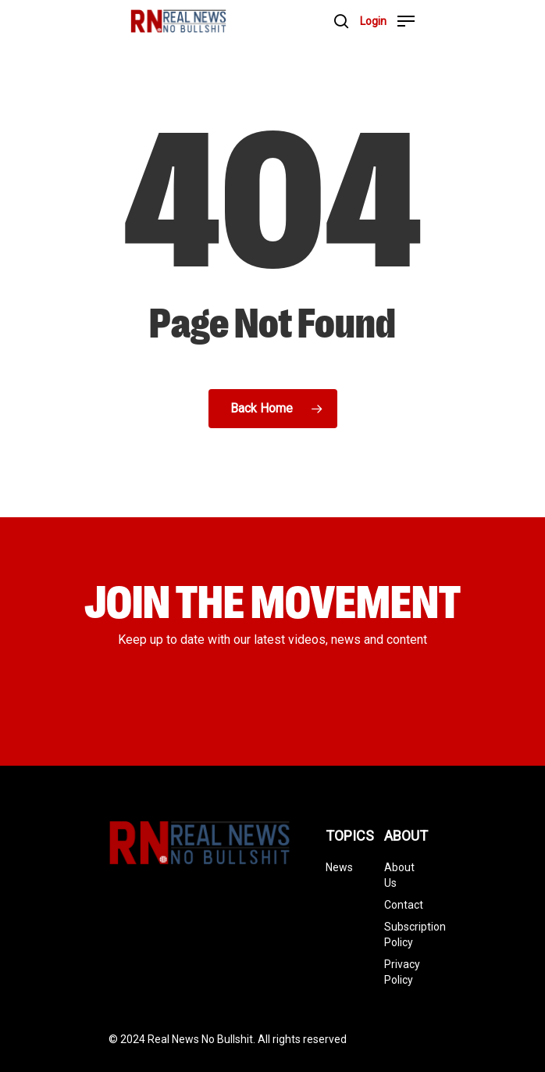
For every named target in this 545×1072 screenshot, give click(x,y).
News (339, 867)
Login (373, 21)
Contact (402, 905)
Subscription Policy (402, 934)
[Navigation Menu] (406, 21)
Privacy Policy (402, 972)
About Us (399, 875)
